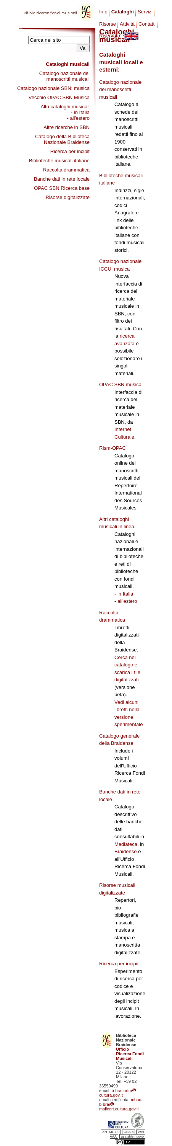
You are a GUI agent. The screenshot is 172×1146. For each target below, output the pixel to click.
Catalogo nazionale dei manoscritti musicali (64, 76)
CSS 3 (128, 1132)
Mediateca (125, 844)
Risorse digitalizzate (67, 197)
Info (103, 12)
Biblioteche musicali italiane (59, 160)
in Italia (125, 594)
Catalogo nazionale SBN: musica (53, 88)
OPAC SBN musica (120, 384)
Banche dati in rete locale (62, 179)
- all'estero (78, 118)
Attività (127, 24)
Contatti (147, 24)
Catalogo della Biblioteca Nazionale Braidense (62, 139)
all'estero (127, 601)
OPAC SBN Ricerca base (62, 188)
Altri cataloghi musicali (65, 106)
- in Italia (80, 112)
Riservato (109, 36)
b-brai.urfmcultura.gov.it (117, 1092)
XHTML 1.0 (110, 1132)
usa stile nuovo (132, 1136)
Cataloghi (122, 12)
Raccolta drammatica (66, 170)
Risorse (107, 24)
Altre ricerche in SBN (66, 127)
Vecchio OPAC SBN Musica (59, 97)
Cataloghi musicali (68, 64)
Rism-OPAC (112, 448)
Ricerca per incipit (70, 151)
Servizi (145, 12)
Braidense (125, 851)
